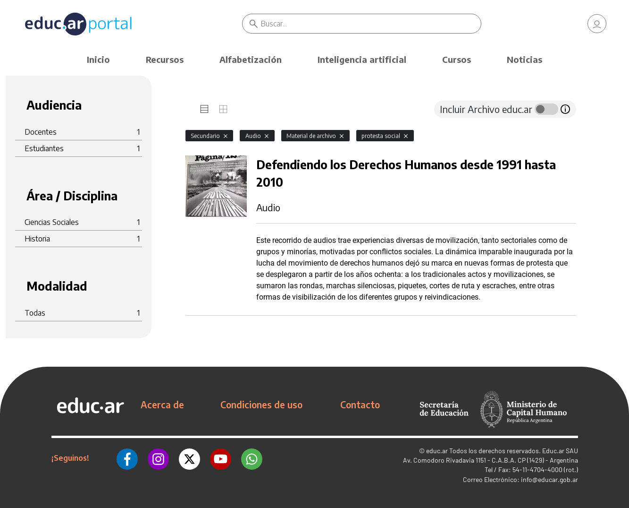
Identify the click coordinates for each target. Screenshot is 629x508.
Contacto (360, 404)
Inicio (98, 59)
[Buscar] (371, 23)
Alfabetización (250, 59)
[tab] (204, 109)
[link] (596, 23)
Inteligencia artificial (362, 59)
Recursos (165, 59)
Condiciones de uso (261, 404)
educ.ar (437, 451)
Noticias (524, 59)
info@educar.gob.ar (549, 479)
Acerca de (162, 404)
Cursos (456, 59)
